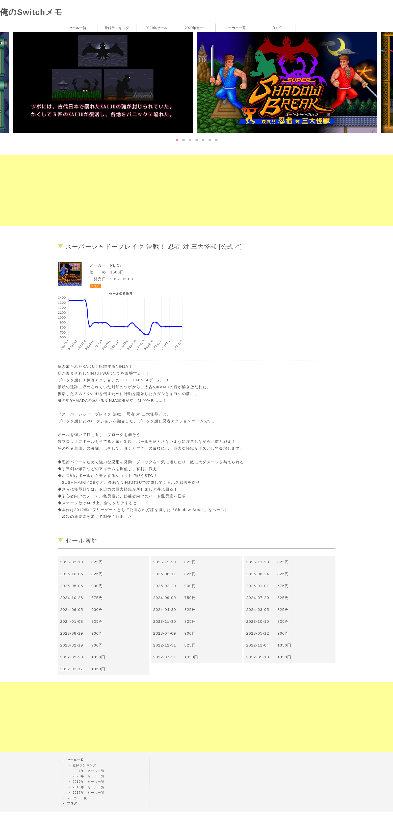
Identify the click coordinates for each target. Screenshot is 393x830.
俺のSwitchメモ (31, 12)
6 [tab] (209, 140)
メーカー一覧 (235, 28)
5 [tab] (203, 140)
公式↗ (230, 246)
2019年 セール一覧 (88, 781)
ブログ (275, 28)
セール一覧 (77, 28)
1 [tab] (177, 140)
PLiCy (116, 265)
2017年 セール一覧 (88, 792)
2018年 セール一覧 (88, 787)
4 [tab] (196, 140)
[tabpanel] (289, 82)
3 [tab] (190, 140)
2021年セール (156, 28)
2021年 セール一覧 (88, 771)
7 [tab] (216, 140)
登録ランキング (116, 28)
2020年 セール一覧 (88, 776)
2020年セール (196, 28)
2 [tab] (183, 140)
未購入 (95, 286)
